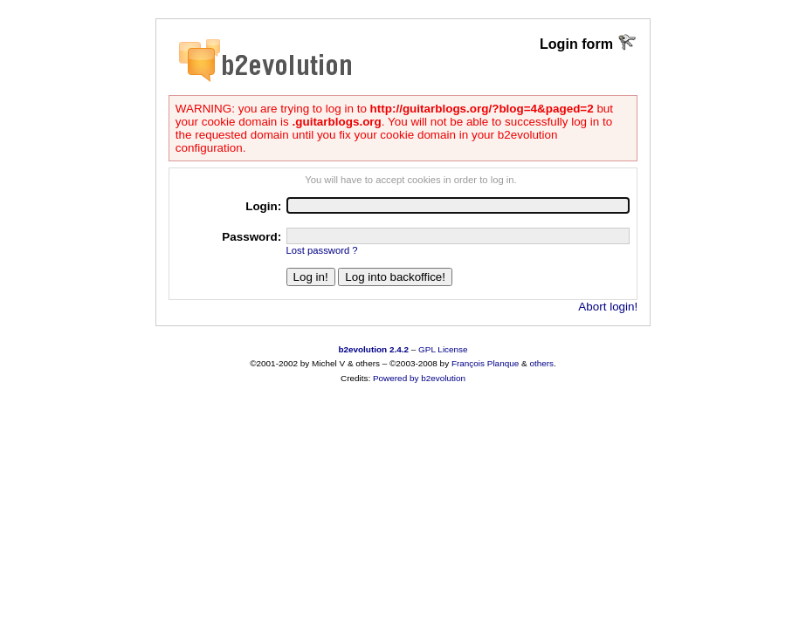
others (541, 363)
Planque (503, 363)
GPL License (443, 349)
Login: (263, 206)
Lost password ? (322, 250)
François (468, 363)
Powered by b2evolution (419, 378)
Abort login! (607, 306)
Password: (251, 236)
